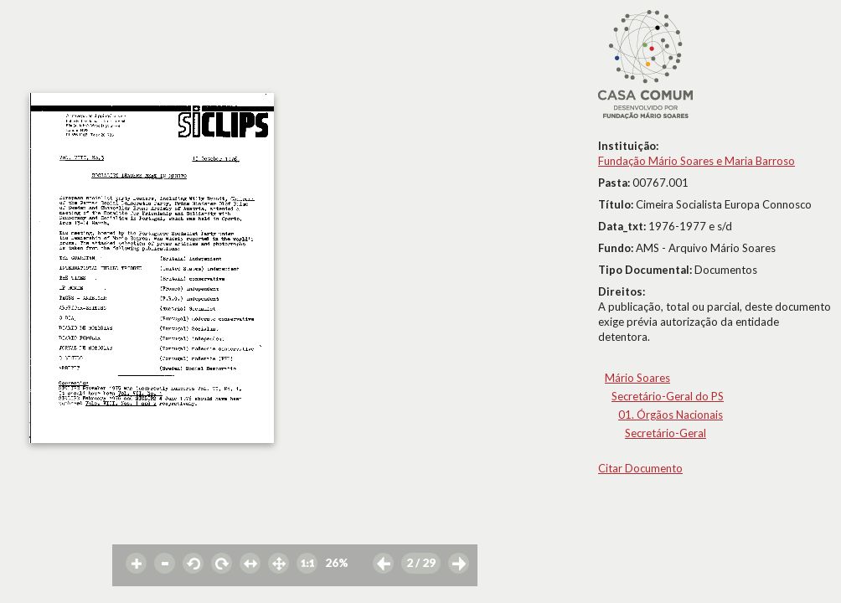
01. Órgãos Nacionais (670, 414)
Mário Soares (637, 377)
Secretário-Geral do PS (667, 396)
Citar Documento (640, 468)
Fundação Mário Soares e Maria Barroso (696, 161)
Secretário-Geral (665, 433)
